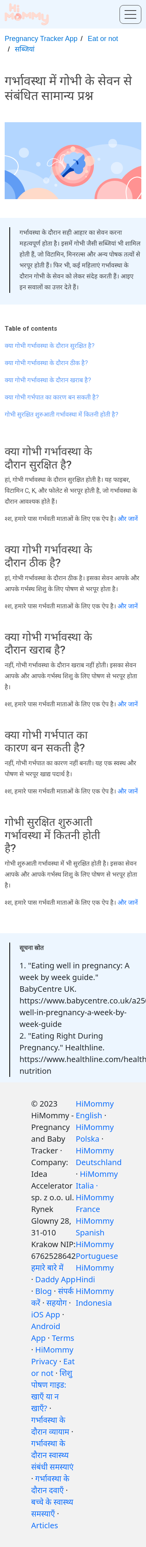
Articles (44, 1525)
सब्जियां (25, 49)
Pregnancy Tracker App (41, 39)
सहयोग (56, 1302)
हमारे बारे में (47, 1267)
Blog (43, 1291)
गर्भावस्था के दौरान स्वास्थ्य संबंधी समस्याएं (52, 1455)
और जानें (128, 518)
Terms (63, 1338)
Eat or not (103, 39)
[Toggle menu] (130, 14)
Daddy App (55, 1279)
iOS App (45, 1314)
